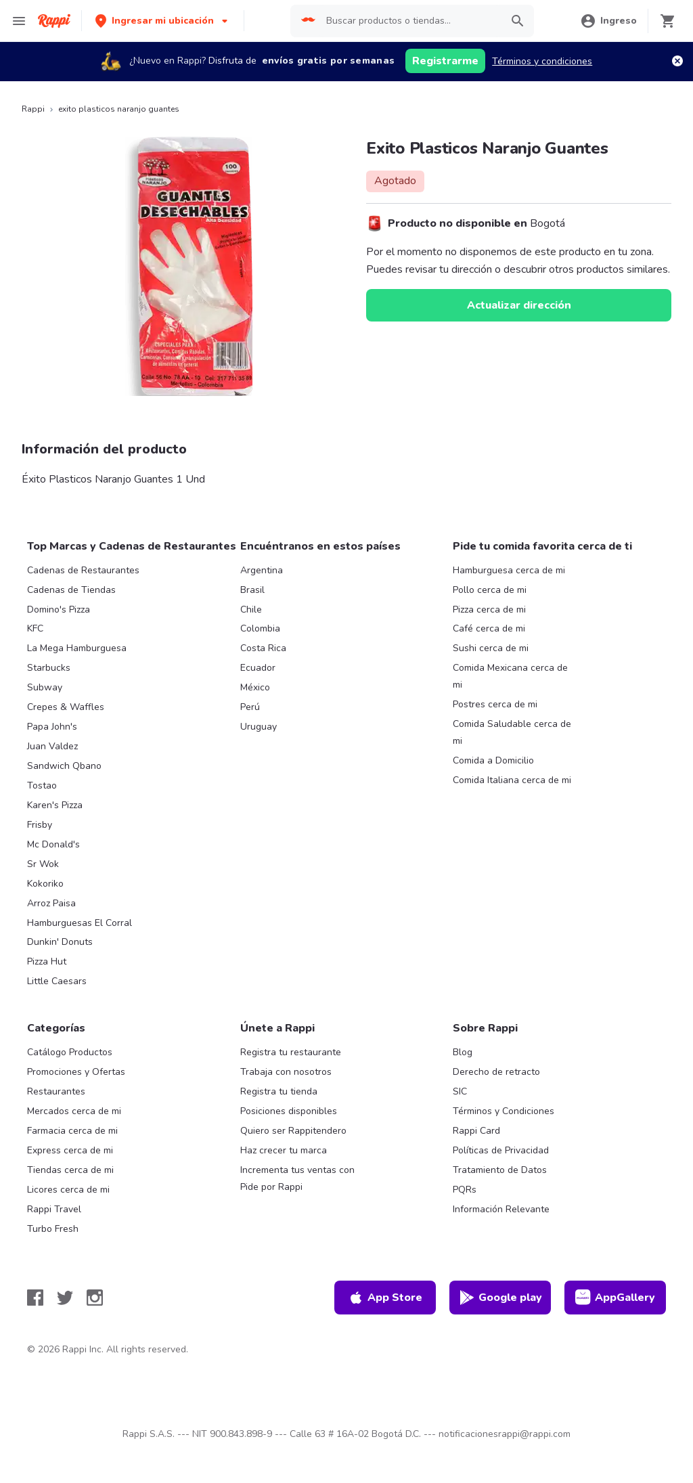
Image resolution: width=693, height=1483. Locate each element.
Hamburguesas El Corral (79, 922)
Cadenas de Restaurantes (83, 570)
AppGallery (615, 1297)
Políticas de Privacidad (501, 1150)
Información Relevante (501, 1209)
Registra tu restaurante (290, 1052)
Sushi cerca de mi (491, 648)
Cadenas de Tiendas (71, 589)
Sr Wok (43, 864)
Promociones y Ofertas (76, 1071)
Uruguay (258, 726)
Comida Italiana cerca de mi (512, 780)
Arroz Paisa (51, 903)
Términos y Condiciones (503, 1111)
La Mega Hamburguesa (77, 648)
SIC (460, 1091)
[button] (163, 20)
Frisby (39, 824)
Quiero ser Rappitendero (293, 1130)
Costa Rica (263, 648)
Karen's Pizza (55, 805)
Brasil (252, 589)
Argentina (261, 570)
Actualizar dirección (519, 305)
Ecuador (257, 667)
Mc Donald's (53, 844)
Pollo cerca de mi (490, 589)
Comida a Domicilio (493, 760)
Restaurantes (56, 1091)
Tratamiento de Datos (500, 1170)
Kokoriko (45, 883)
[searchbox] (409, 21)
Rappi (33, 109)
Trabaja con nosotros (286, 1071)
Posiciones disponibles (288, 1111)
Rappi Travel (54, 1209)
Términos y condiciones (542, 61)
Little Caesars (57, 981)
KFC (35, 628)
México (255, 687)
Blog (462, 1052)
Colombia (260, 628)
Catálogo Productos (69, 1052)
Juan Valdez (52, 746)
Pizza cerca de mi (489, 609)
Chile (251, 609)
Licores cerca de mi (68, 1189)
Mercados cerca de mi (74, 1111)
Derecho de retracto (496, 1071)
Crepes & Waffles (65, 707)
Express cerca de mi (70, 1150)
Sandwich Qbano (64, 765)
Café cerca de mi (489, 628)
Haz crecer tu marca (283, 1150)
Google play (500, 1297)
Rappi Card (476, 1130)
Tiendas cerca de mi (70, 1170)
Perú (250, 707)
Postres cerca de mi (495, 704)
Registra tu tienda (278, 1091)
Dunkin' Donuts (60, 941)
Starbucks (48, 667)
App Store (385, 1297)
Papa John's (52, 726)
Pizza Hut (46, 961)
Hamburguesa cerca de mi (509, 570)
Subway (44, 687)
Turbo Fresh (53, 1228)
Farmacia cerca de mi (72, 1130)
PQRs (464, 1189)
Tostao (42, 785)
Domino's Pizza (58, 609)
